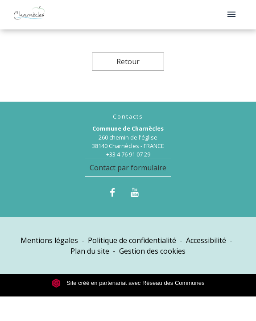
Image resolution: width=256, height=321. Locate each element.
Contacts (128, 116)
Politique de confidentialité (132, 240)
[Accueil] (29, 14)
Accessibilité (206, 240)
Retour (128, 61)
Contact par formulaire (128, 168)
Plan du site (89, 251)
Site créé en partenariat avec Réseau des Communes (128, 283)
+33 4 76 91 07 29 (128, 154)
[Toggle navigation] (231, 15)
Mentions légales (49, 240)
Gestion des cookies (152, 251)
